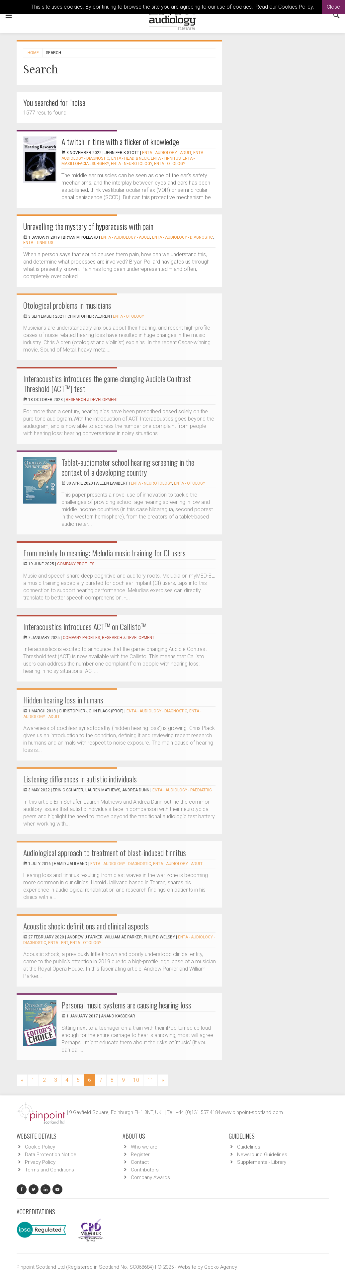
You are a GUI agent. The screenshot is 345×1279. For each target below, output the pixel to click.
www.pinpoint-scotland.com (251, 1112)
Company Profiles (75, 564)
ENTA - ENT (58, 942)
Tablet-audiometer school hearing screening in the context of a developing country (127, 467)
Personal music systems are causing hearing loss (126, 1005)
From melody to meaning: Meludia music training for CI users (104, 553)
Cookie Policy (40, 1147)
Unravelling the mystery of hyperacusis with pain (88, 226)
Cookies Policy (295, 7)
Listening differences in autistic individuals (80, 779)
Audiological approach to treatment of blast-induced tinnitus (104, 852)
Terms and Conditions (49, 1170)
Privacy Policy (40, 1162)
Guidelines (248, 1147)
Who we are (144, 1147)
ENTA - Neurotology (131, 163)
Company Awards (150, 1177)
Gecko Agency (220, 1267)
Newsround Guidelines (262, 1155)
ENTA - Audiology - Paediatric (182, 790)
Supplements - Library (261, 1162)
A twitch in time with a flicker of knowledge (120, 141)
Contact (140, 1162)
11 (150, 1080)
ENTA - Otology (169, 163)
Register (140, 1155)
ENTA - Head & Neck (130, 158)
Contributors (145, 1170)
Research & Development (92, 399)
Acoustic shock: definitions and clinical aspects (86, 926)
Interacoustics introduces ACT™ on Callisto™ (84, 626)
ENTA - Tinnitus (166, 158)
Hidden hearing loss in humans (63, 700)
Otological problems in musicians (67, 305)
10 (136, 1080)
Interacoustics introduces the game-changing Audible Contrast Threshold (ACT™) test (107, 383)
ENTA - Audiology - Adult (166, 152)
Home (33, 52)
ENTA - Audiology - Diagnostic (182, 237)
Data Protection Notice (50, 1155)
